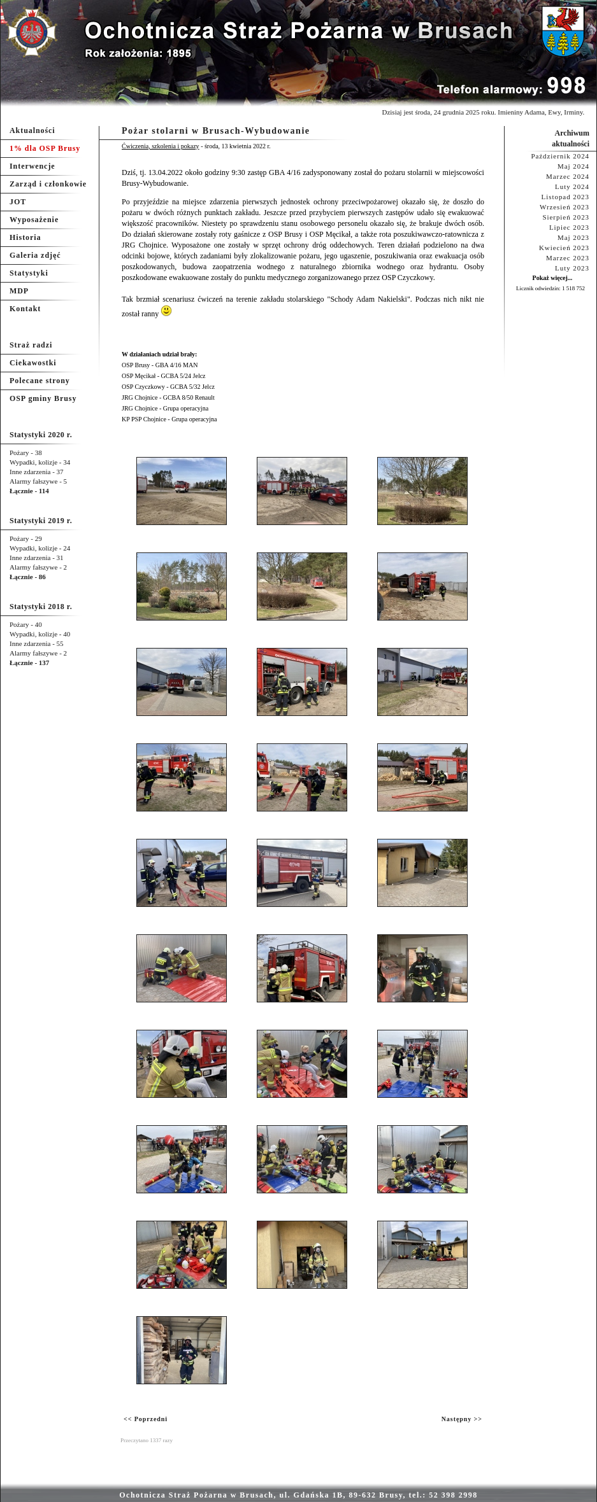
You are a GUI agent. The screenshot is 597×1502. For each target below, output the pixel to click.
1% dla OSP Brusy (45, 148)
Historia (25, 237)
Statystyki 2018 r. (41, 606)
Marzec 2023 (567, 258)
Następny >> (462, 1418)
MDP (19, 290)
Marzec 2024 (567, 176)
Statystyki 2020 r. (41, 434)
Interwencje (32, 166)
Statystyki (29, 273)
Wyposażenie (34, 219)
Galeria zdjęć (35, 255)
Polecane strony (40, 380)
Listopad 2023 (565, 196)
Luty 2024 (572, 186)
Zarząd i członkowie (48, 183)
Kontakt (25, 308)
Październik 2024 (560, 156)
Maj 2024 (573, 166)
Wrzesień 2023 (564, 207)
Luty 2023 (572, 268)
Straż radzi (31, 344)
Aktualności (32, 130)
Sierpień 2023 (565, 217)
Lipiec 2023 (569, 227)
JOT (18, 201)
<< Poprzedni (146, 1418)
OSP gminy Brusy (43, 398)
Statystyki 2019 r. (41, 520)
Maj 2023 (573, 237)
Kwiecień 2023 (564, 247)
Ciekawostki (33, 362)
